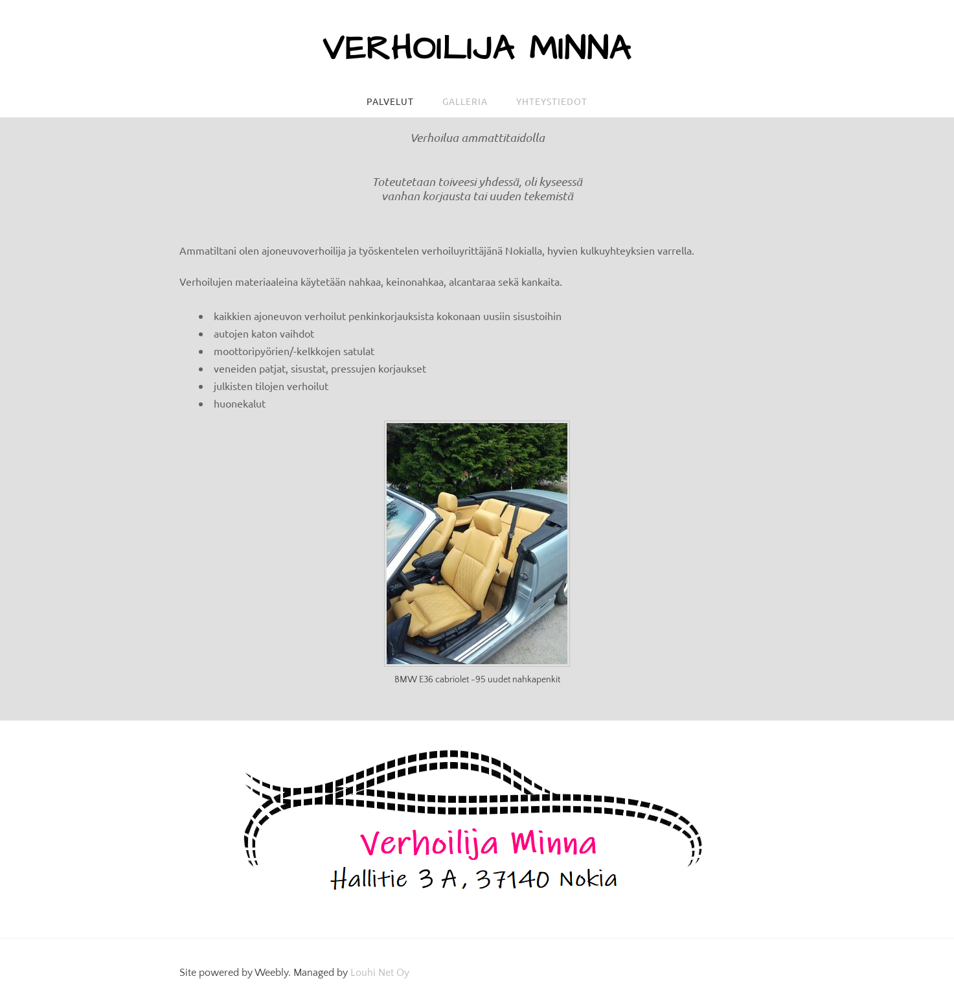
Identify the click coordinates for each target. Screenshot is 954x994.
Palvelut (390, 101)
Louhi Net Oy (379, 972)
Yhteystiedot (551, 101)
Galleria (465, 101)
